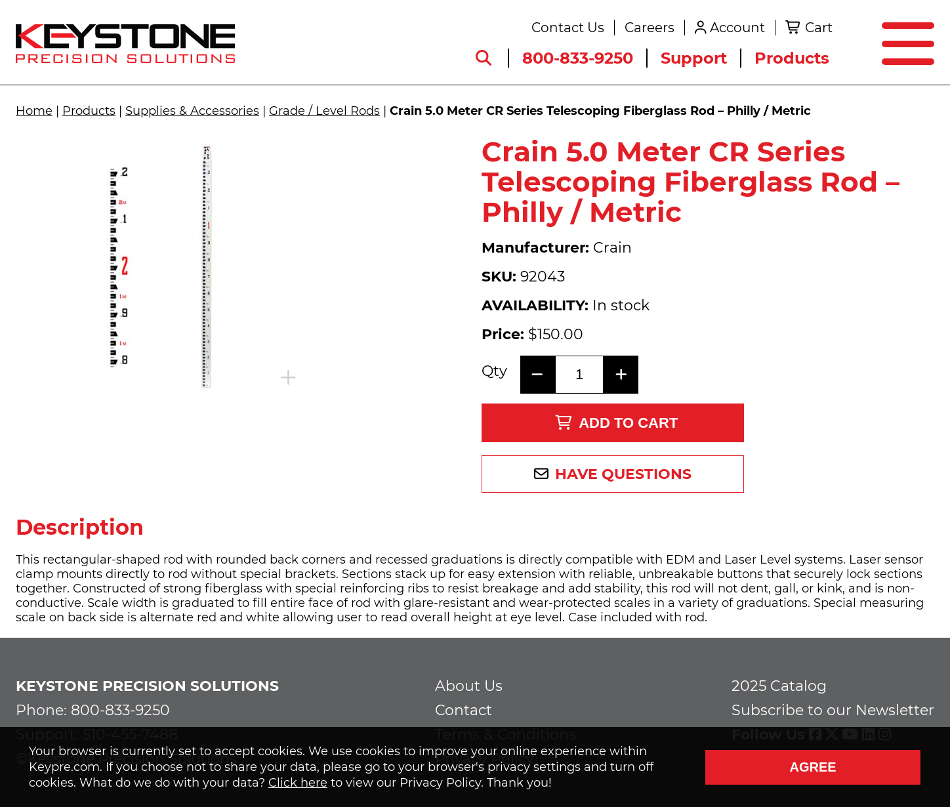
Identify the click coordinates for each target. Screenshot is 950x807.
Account (737, 27)
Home (34, 111)
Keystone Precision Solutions (147, 686)
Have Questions (623, 474)
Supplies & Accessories (192, 111)
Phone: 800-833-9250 (93, 710)
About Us (469, 686)
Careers (649, 27)
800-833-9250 (577, 58)
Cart (819, 27)
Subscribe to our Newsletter (833, 710)
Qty (494, 371)
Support (694, 58)
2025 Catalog (779, 686)
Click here (297, 783)
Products (791, 58)
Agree (812, 767)
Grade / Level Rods (324, 111)
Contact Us (567, 27)
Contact (463, 710)
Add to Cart (616, 423)
